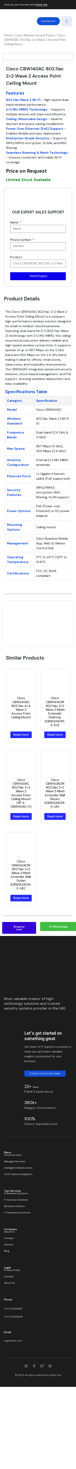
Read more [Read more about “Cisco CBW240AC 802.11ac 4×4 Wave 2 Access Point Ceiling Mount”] (21, 804)
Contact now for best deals (45, 1143)
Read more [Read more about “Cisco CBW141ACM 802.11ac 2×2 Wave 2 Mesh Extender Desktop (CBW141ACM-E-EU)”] (55, 804)
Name (14, 292)
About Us (9, 1301)
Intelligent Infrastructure (18, 1237)
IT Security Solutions (16, 1269)
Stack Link (41, 4)
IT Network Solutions (16, 1263)
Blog (6, 1321)
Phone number (21, 309)
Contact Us (48, 21)
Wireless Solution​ (14, 1276)
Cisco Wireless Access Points (35, 35)
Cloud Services (13, 1225)
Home (8, 35)
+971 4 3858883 (13, 1378)
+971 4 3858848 (13, 1386)
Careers (9, 1314)
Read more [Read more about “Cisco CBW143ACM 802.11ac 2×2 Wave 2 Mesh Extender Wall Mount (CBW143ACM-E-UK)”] (55, 886)
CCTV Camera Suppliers (18, 1244)
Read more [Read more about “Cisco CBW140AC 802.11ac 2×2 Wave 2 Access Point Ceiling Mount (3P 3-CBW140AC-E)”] (21, 886)
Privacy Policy (12, 1340)
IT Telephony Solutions (17, 1282)
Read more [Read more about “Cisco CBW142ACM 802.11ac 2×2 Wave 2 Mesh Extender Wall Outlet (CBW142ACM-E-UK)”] (21, 968)
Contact (9, 1308)
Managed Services (15, 1231)
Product (16, 327)
